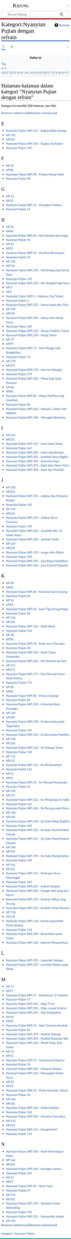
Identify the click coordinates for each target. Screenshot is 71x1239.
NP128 (10, 743)
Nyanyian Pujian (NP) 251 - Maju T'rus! (30, 1003)
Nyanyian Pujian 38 (18, 648)
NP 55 (10, 244)
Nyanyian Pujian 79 (18, 356)
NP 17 (10, 986)
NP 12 (10, 196)
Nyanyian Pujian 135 (19, 279)
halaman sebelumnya (15, 113)
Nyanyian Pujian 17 (18, 999)
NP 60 (10, 583)
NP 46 (10, 226)
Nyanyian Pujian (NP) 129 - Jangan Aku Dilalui (35, 552)
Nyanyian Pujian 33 (18, 1094)
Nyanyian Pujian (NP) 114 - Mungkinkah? (31, 1129)
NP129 (10, 548)
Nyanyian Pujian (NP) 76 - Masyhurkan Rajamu (35, 1060)
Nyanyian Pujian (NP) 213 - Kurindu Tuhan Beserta (37, 908)
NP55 (9, 248)
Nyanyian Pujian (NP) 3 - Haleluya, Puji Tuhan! (34, 296)
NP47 (9, 1181)
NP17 (9, 990)
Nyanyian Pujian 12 (18, 209)
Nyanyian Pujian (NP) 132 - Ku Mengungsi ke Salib (37, 799)
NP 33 (10, 1082)
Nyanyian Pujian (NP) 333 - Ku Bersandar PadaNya (37, 734)
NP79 (9, 344)
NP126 (10, 622)
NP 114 (11, 1120)
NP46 (9, 231)
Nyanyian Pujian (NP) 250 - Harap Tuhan (31, 335)
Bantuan (62, 25)
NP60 (9, 587)
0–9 (4, 68)
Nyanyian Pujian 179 (19, 374)
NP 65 (10, 1017)
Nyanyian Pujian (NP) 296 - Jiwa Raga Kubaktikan (37, 561)
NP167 (10, 439)
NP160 (10, 1103)
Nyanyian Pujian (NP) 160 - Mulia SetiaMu (32, 1107)
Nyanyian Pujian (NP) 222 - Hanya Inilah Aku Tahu (37, 304)
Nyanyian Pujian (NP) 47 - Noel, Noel (29, 1186)
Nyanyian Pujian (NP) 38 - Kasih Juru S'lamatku (35, 643)
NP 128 (11, 739)
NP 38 (10, 635)
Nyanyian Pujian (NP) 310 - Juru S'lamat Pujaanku (37, 565)
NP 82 (10, 687)
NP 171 (11, 665)
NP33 (9, 1086)
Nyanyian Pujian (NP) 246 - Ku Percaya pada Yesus (37, 808)
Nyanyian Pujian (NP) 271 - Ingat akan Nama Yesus (37, 465)
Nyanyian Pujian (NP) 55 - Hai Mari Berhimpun (35, 252)
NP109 (10, 313)
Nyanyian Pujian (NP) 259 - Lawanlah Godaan (34, 960)
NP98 (9, 170)
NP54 (9, 604)
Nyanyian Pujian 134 (19, 526)
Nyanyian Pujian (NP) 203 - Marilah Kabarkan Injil (37, 1038)
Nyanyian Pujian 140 (19, 825)
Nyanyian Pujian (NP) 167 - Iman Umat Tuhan (34, 443)
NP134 (10, 513)
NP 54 (10, 600)
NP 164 (11, 1160)
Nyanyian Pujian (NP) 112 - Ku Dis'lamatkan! (34, 765)
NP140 (10, 817)
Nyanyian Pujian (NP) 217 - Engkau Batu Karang (36, 130)
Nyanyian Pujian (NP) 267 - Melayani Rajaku (33, 1068)
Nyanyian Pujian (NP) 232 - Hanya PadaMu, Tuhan (37, 330)
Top (4, 64)
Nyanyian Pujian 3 (17, 300)
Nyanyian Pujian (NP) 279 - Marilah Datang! (33, 1034)
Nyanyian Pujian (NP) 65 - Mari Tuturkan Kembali (36, 1025)
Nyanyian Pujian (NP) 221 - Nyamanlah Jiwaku (35, 1216)
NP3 (9, 291)
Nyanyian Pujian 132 (19, 804)
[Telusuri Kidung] (35, 14)
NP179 (10, 365)
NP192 (10, 1199)
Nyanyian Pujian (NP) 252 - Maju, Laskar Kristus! (36, 1008)
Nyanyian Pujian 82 (18, 700)
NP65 (9, 1021)
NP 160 (11, 1099)
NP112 (10, 760)
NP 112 (11, 756)
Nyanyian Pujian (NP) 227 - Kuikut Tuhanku (33, 886)
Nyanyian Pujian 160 (19, 1112)
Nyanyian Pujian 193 (19, 504)
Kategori (6, 1233)
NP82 (9, 691)
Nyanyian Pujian (24, 1233)
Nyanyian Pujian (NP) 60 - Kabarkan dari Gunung (36, 591)
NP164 (10, 1164)
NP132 (10, 795)
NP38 (9, 639)
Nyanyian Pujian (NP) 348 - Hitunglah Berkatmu (36, 417)
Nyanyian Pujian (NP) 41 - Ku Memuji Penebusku (36, 782)
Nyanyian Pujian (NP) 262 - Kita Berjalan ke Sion (36, 661)
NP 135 (11, 261)
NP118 (10, 916)
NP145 (10, 139)
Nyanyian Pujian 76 (18, 1064)
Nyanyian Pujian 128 (19, 752)
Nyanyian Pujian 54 (18, 613)
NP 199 (11, 847)
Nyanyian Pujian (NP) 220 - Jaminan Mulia (32, 539)
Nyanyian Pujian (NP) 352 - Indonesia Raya (32, 461)
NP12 (9, 200)
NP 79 (10, 339)
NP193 (10, 491)
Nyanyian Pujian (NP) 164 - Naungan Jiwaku (33, 1168)
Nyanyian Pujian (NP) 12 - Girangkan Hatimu (34, 205)
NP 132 (11, 791)
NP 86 (10, 387)
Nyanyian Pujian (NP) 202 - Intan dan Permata (35, 469)
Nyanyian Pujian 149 (19, 730)
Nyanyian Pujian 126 (19, 630)
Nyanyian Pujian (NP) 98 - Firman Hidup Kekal (35, 174)
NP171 (10, 669)
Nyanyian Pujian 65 (18, 1029)
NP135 (10, 265)
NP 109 (11, 309)
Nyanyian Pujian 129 (19, 556)
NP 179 (11, 361)
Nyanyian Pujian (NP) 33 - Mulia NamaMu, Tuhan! (37, 1090)
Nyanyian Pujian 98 (18, 178)
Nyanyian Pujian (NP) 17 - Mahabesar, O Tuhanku (37, 995)
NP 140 (11, 812)
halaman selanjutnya (43, 113)
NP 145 (11, 135)
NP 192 (11, 1194)
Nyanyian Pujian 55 (18, 257)
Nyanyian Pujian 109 (19, 326)
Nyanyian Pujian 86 (18, 404)
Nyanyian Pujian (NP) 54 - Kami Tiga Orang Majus (37, 609)
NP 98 (10, 165)
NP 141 (11, 864)
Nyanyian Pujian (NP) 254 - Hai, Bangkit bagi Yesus (37, 283)
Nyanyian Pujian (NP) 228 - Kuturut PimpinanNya (37, 942)
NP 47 (10, 1177)
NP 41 (10, 773)
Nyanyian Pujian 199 (19, 860)
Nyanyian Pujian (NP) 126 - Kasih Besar (30, 626)
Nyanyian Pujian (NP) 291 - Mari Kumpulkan (33, 1012)
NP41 (9, 778)
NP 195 (11, 1220)
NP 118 (11, 912)
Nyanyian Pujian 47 (18, 1190)
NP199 (10, 851)
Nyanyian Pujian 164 (19, 1173)
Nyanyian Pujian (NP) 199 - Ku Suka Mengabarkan (37, 856)
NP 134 (11, 509)
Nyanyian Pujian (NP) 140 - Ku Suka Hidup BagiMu (38, 821)
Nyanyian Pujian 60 (18, 596)
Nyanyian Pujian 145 (19, 148)
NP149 (10, 717)
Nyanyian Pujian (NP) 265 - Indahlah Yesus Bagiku (37, 456)
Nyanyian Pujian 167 (19, 448)
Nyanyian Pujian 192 (19, 1212)
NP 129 (11, 543)
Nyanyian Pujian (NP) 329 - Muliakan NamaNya (35, 1116)
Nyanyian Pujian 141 (19, 882)
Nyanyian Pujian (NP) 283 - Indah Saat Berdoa (35, 452)
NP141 (10, 869)
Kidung (21, 5)
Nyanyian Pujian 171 (19, 682)
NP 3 (9, 287)
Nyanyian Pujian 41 (18, 786)
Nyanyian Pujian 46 (18, 239)
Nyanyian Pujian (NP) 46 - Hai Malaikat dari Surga (37, 235)
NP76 (9, 1055)
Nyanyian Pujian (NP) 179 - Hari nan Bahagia (34, 369)
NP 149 (11, 713)
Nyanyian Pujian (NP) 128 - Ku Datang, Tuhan (34, 747)
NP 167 (11, 435)
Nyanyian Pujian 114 (19, 1133)
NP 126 (11, 617)
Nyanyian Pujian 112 (19, 769)
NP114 (10, 1125)
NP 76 (10, 1051)
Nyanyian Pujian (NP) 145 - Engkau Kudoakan (34, 143)
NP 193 (11, 487)
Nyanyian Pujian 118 (19, 929)
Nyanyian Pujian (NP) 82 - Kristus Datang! (32, 695)
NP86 (9, 391)
